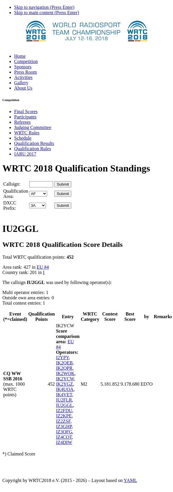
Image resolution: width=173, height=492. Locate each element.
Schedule (23, 138)
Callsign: (11, 183)
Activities (23, 77)
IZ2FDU (64, 410)
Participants (25, 116)
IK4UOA (65, 389)
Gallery (21, 82)
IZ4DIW (64, 442)
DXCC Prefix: (9, 205)
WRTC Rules (26, 132)
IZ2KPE (64, 415)
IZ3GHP (64, 426)
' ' (38, 194)
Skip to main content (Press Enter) (46, 12)
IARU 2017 (25, 153)
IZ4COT (64, 437)
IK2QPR (64, 368)
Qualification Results (34, 143)
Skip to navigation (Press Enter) (44, 7)
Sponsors (23, 66)
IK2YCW (65, 378)
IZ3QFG (64, 431)
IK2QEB (64, 362)
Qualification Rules (32, 148)
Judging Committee (32, 127)
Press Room (25, 72)
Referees (22, 122)
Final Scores (26, 111)
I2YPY (62, 357)
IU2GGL (64, 405)
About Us (23, 87)
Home (20, 56)
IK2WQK (65, 373)
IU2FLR (64, 399)
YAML (130, 480)
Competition (26, 61)
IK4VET (64, 394)
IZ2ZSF (63, 421)
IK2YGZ (64, 384)
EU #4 (43, 267)
